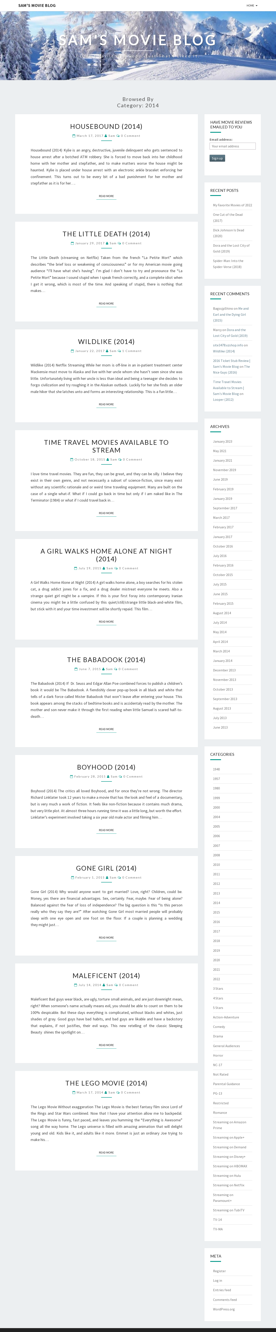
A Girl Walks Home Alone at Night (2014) (106, 555)
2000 (216, 807)
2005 (216, 826)
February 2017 (223, 527)
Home (250, 5)
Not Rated (220, 1074)
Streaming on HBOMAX (230, 1166)
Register (219, 1271)
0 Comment (131, 135)
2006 (216, 836)
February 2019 (223, 489)
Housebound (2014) (106, 126)
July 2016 (220, 556)
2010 (216, 864)
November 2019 (224, 470)
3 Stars (218, 988)
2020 (216, 960)
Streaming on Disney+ (229, 1156)
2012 (216, 883)
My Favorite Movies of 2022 (232, 205)
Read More (107, 196)
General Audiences (226, 1046)
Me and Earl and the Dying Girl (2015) (231, 314)
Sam (111, 135)
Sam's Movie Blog (37, 5)
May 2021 (219, 451)
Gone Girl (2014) (106, 868)
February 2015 (223, 603)
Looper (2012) (223, 399)
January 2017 (222, 537)
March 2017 (221, 517)
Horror (218, 1055)
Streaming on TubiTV (228, 1210)
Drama (218, 1036)
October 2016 (223, 546)
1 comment (132, 351)
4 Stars (218, 998)
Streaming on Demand (229, 1147)
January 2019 (222, 498)
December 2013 (224, 670)
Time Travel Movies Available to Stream (106, 446)
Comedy (219, 1026)
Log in (217, 1280)
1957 (216, 778)
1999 (216, 798)
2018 (216, 941)
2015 (216, 912)
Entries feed (222, 1290)
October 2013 (223, 689)
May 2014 (219, 632)
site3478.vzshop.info (228, 345)
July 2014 (220, 622)
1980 (216, 788)
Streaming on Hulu (227, 1175)
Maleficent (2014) (106, 975)
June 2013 (220, 727)
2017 (216, 931)
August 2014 (222, 613)
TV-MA (218, 1229)
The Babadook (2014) (106, 659)
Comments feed (225, 1299)
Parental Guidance (226, 1084)
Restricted (221, 1103)
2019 (216, 950)
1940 (216, 769)
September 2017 (225, 508)
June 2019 (220, 479)
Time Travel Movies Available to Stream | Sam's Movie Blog (228, 388)
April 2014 (220, 641)
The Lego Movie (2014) (106, 1083)
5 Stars (218, 1007)
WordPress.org (224, 1309)
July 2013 (220, 718)
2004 (216, 817)
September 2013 (225, 699)
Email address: (221, 139)
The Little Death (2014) (107, 234)
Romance (220, 1112)
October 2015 (223, 575)
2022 (216, 979)
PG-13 (217, 1093)
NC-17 (217, 1065)
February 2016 (223, 565)
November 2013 (224, 679)
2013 (216, 893)
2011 (216, 874)
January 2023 (222, 441)
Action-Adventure (226, 1017)
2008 (216, 855)
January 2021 (222, 460)
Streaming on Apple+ (229, 1137)
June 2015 (220, 594)
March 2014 (221, 651)
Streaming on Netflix (228, 1185)
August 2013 (222, 708)
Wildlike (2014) (106, 341)
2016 (216, 922)
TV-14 (217, 1219)
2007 (216, 845)
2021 (216, 969)
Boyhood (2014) (106, 767)
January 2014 (222, 660)
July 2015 (220, 584)
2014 (216, 903)
